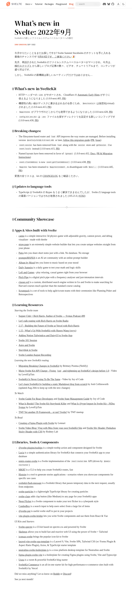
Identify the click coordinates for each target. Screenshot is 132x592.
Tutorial (39, 4)
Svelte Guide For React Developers (36, 398)
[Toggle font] (118, 4)
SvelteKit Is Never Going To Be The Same (39, 379)
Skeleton (23, 531)
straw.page (24, 244)
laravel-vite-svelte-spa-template (34, 541)
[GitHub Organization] (113, 4)
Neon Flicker (25, 501)
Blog (71, 4)
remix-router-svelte (28, 461)
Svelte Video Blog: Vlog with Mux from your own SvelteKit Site (50, 428)
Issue (97, 140)
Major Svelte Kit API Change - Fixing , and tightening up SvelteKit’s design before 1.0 (64, 370)
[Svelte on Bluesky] (109, 4)
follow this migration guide (76, 140)
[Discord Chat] (104, 4)
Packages (49, 4)
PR (63, 98)
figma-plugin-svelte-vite (30, 555)
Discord (67, 574)
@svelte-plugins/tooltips (31, 447)
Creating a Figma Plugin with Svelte (36, 423)
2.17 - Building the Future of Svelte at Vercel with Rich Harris (49, 325)
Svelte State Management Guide (73, 398)
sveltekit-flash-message (30, 483)
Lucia (21, 452)
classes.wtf (24, 282)
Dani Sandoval (21, 45)
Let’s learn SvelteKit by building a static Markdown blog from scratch (53, 384)
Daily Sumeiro (26, 267)
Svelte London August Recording (35, 355)
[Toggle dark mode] (123, 4)
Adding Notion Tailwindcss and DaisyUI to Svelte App (45, 335)
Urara (21, 559)
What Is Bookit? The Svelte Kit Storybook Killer (42, 403)
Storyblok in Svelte (28, 350)
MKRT (22, 469)
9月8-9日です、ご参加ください (55, 56)
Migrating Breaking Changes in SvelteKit (39, 366)
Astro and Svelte (27, 345)
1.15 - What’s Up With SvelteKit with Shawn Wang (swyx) (47, 330)
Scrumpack (24, 290)
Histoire (23, 474)
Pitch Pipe (24, 277)
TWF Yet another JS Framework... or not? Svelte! (43, 412)
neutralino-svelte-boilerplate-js (34, 550)
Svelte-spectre (25, 527)
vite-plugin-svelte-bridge (31, 516)
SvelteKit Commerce (29, 564)
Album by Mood (27, 262)
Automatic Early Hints (89, 94)
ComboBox (24, 506)
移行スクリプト (23, 66)
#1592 (82, 196)
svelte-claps (24, 496)
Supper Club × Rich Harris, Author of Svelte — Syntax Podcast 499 (52, 316)
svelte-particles (26, 491)
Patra (21, 253)
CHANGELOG (50, 176)
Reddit (56, 574)
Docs (29, 4)
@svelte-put (25, 511)
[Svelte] (15, 4)
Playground (61, 4)
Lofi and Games (26, 272)
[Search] (88, 4)
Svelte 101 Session (28, 340)
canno (22, 236)
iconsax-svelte (26, 536)
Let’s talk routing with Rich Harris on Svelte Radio (44, 321)
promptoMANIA (27, 257)
